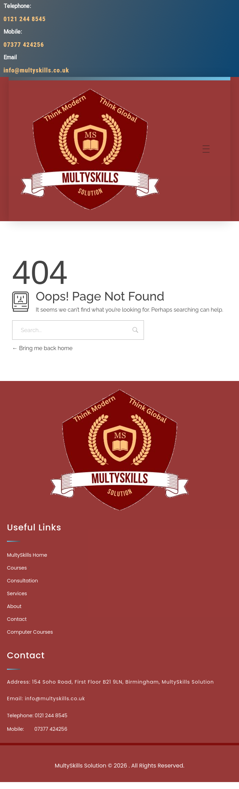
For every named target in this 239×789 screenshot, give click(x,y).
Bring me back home (42, 348)
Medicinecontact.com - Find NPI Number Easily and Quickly (120, 750)
